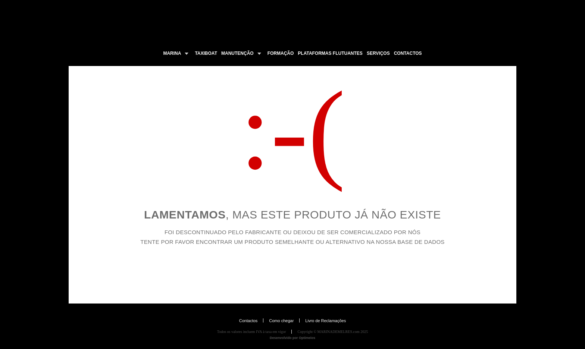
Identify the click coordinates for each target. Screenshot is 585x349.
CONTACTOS (408, 53)
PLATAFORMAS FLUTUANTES (330, 53)
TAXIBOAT (206, 53)
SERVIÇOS (378, 53)
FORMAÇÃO (281, 53)
